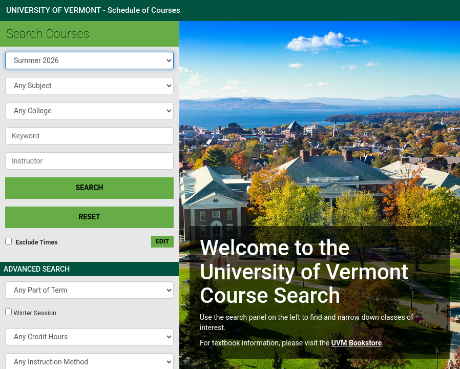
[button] (89, 85)
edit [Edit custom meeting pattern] (163, 241)
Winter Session (34, 313)
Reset (89, 217)
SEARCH (89, 187)
